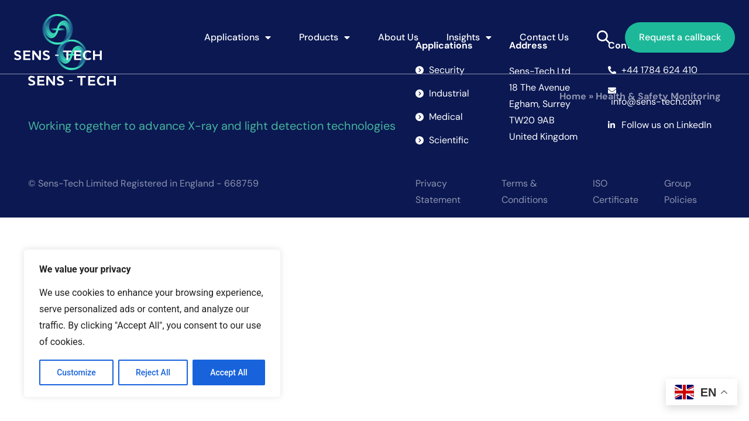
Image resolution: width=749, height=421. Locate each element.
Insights (469, 37)
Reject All (153, 372)
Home (572, 96)
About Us (398, 37)
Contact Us (544, 37)
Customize (76, 372)
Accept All (229, 372)
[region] (152, 323)
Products (324, 37)
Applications (237, 37)
